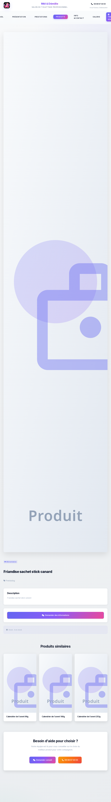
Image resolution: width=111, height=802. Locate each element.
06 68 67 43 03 (98, 4)
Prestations (41, 17)
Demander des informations (55, 615)
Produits (60, 17)
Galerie (96, 17)
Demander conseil (42, 760)
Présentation (19, 17)
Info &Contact (79, 17)
